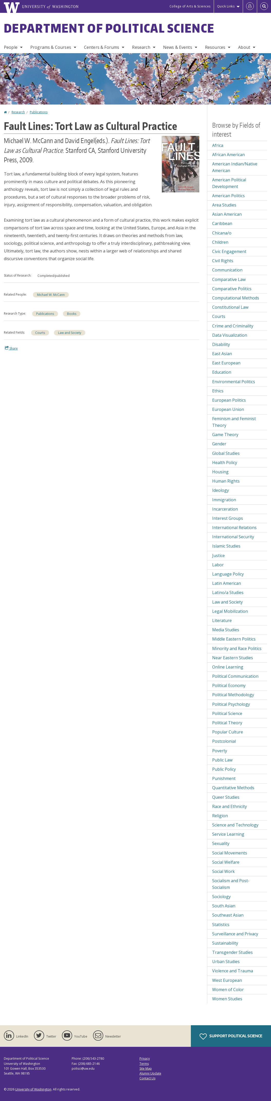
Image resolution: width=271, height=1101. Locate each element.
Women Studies (227, 999)
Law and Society (69, 333)
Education (221, 372)
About (244, 47)
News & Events (177, 47)
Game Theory (225, 434)
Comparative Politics (231, 288)
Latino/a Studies (228, 592)
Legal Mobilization (230, 611)
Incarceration (225, 509)
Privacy (144, 1058)
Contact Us (147, 1078)
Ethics (217, 391)
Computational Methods (235, 298)
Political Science (227, 713)
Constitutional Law (230, 307)
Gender (219, 444)
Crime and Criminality (232, 326)
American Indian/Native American (234, 167)
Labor (218, 565)
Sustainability (225, 943)
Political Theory (227, 723)
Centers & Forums (101, 47)
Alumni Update (150, 1073)
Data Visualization (229, 335)
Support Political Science (231, 1036)
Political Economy (229, 685)
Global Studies (226, 453)
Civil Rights (222, 261)
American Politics (228, 196)
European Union (228, 409)
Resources (215, 47)
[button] (180, 163)
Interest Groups (227, 518)
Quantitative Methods (233, 788)
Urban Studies (226, 961)
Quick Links (226, 6)
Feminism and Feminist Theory (234, 422)
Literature (222, 620)
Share (11, 348)
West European (227, 980)
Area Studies (224, 205)
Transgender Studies (232, 952)
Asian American (227, 214)
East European (226, 363)
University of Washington (33, 1089)
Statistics (220, 924)
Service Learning (228, 834)
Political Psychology (231, 704)
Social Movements (229, 853)
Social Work (223, 871)
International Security (233, 537)
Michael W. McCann (51, 295)
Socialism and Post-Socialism (230, 884)
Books (71, 314)
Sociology (221, 896)
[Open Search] (264, 6)
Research (141, 47)
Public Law (222, 760)
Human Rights (226, 481)
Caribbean (222, 223)
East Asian (222, 353)
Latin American (226, 583)
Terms (144, 1063)
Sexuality (220, 843)
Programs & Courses (50, 47)
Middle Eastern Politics (234, 639)
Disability (221, 344)
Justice (218, 555)
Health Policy (224, 462)
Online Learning (227, 667)
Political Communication (235, 676)
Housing (220, 472)
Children (220, 242)
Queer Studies (225, 797)
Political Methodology (233, 695)
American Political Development (229, 183)
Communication (227, 270)
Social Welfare (225, 862)
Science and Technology (235, 825)
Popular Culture (227, 732)
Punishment (224, 778)
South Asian (223, 906)
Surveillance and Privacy (235, 934)
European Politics (229, 400)
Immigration (224, 500)
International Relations (234, 527)
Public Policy (224, 769)
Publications (39, 112)
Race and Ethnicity (229, 806)
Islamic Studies (226, 546)
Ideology (220, 490)
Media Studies (225, 630)
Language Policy (228, 574)
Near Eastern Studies (232, 658)
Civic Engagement (229, 251)
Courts (40, 333)
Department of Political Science (109, 28)
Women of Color (228, 989)
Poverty (219, 751)
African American (228, 154)
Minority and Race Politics (236, 648)
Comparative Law (229, 279)
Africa (217, 145)
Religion (220, 815)
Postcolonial (224, 741)
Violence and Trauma (232, 971)
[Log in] (250, 6)
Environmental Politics (233, 381)
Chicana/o (221, 233)
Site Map (145, 1068)
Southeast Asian (228, 915)
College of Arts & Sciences (190, 6)
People (10, 47)
